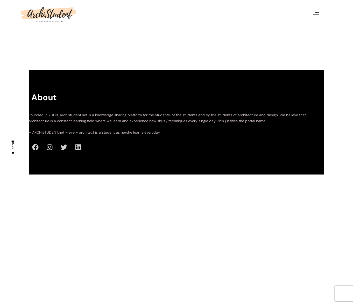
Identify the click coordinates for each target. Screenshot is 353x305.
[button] (316, 13)
